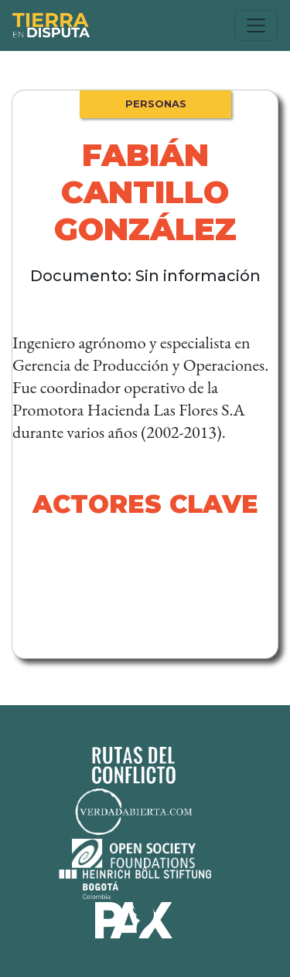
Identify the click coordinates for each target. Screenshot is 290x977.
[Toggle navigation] (256, 25)
